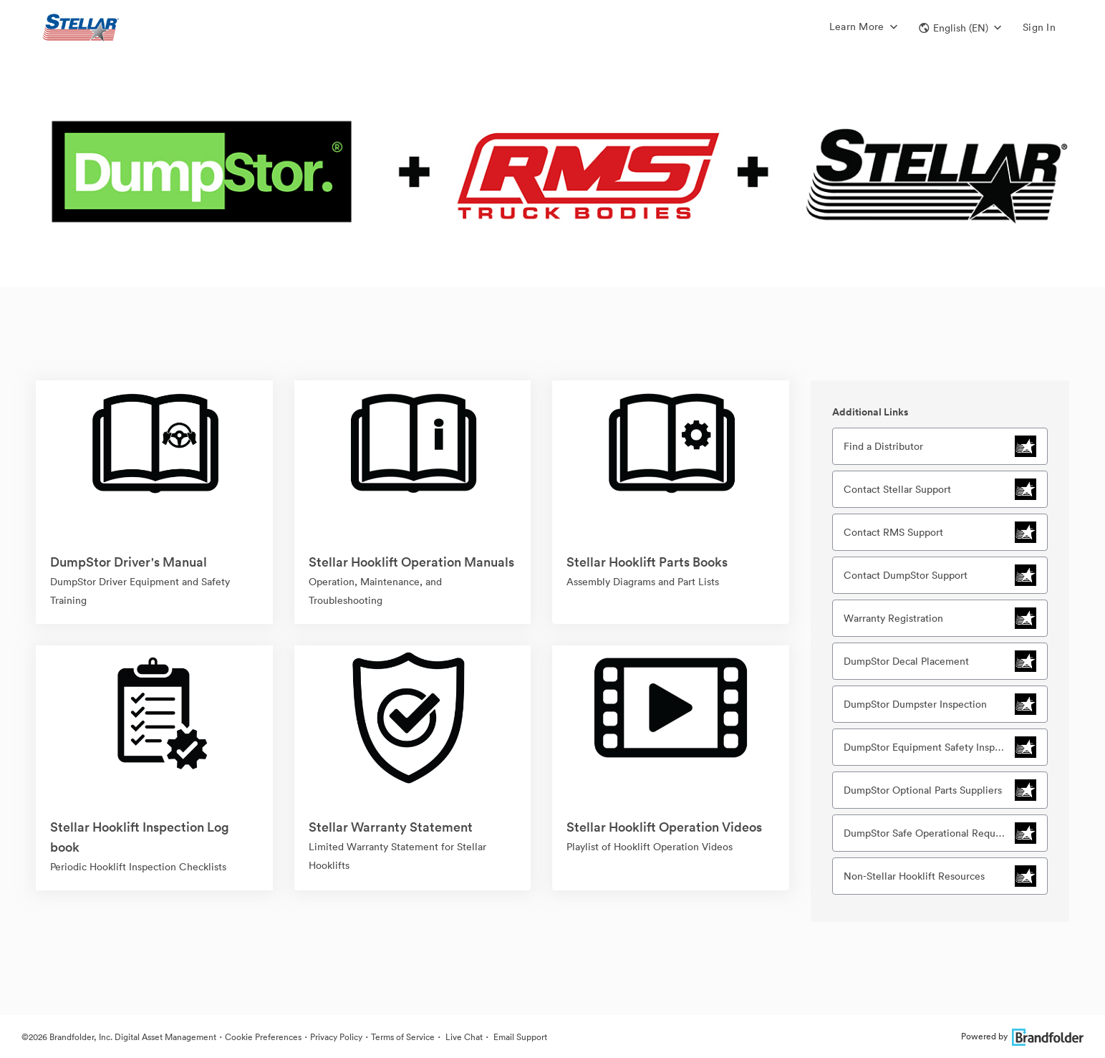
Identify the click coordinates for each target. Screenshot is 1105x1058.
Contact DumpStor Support (906, 575)
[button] (960, 28)
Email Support (519, 1037)
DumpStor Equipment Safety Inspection (929, 747)
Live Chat (463, 1037)
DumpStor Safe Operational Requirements (929, 833)
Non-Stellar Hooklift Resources (914, 876)
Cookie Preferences (263, 1037)
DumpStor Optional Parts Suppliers (923, 790)
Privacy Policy (336, 1037)
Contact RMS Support (893, 532)
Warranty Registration (893, 618)
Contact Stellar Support (897, 489)
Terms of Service (403, 1037)
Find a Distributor (883, 446)
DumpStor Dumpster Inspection (915, 704)
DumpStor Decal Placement (906, 661)
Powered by (1022, 1036)
